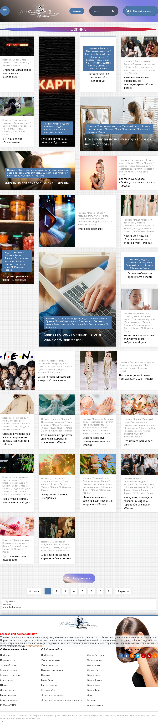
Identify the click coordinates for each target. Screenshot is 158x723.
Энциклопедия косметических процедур (61, 700)
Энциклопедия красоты (53, 695)
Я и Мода (5, 655)
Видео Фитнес (94, 690)
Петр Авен (7, 604)
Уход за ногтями (49, 665)
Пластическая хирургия (53, 670)
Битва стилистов (8, 695)
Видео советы (94, 675)
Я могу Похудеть (95, 655)
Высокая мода (7, 660)
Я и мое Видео (94, 670)
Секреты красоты (9, 700)
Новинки (45, 675)
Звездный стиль (8, 665)
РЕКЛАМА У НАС (8, 705)
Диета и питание (95, 660)
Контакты (91, 700)
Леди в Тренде (8, 690)
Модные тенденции (10, 675)
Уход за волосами (50, 660)
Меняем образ (48, 690)
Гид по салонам (49, 685)
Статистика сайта (95, 705)
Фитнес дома (93, 665)
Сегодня (77, 10)
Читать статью (34, 645)
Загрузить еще (78, 578)
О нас (90, 695)
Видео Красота (94, 680)
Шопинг (4, 685)
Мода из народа (8, 670)
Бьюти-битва (47, 680)
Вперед (123, 591)
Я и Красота (47, 655)
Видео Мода (93, 685)
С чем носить (6, 680)
